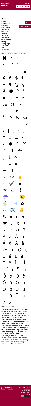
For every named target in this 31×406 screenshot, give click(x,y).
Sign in (27, 3)
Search (28, 23)
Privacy (28, 394)
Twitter (3, 389)
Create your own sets (23, 6)
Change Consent (25, 390)
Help (28, 392)
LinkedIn (10, 389)
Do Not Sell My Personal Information (23, 388)
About (23, 392)
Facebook (9, 387)
